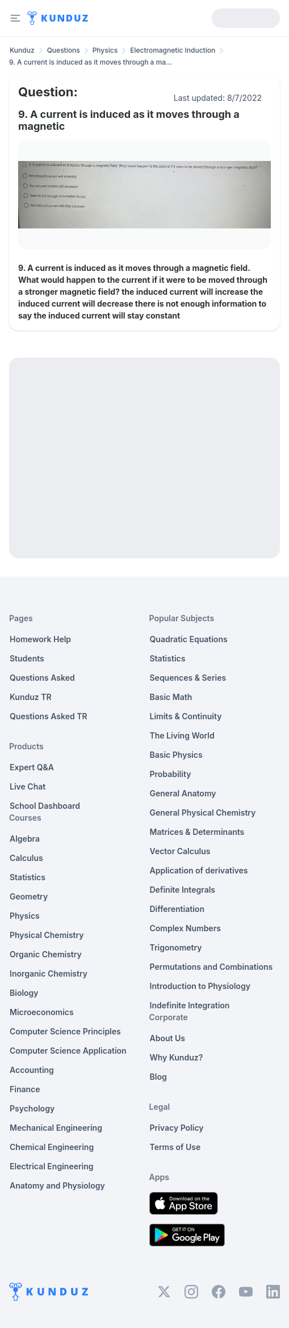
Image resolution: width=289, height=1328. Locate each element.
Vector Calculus (180, 851)
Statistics (27, 877)
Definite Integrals (183, 889)
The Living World (182, 735)
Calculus (26, 858)
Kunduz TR (31, 697)
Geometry (29, 896)
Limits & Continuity (186, 716)
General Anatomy (183, 793)
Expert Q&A (32, 767)
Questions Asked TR (48, 716)
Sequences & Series (188, 677)
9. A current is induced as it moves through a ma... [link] (90, 62)
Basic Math (171, 697)
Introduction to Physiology (200, 986)
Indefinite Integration (190, 1005)
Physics (105, 50)
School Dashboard (45, 806)
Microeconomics (42, 1012)
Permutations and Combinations (211, 966)
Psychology (32, 1108)
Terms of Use (175, 1147)
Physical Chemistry (47, 935)
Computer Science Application (68, 1050)
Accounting (32, 1070)
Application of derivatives (199, 870)
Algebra (25, 838)
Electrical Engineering (52, 1166)
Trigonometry (176, 947)
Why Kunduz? (176, 1057)
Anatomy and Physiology (57, 1185)
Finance (25, 1089)
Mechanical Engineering (56, 1127)
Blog (158, 1076)
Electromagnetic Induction (172, 50)
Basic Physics (176, 755)
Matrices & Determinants (197, 832)
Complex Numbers (185, 928)
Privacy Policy (177, 1127)
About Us (167, 1038)
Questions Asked (42, 677)
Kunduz (22, 50)
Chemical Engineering (52, 1147)
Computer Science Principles (65, 1031)
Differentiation (177, 909)
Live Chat (27, 786)
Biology (24, 993)
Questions (63, 50)
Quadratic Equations (189, 639)
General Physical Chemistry (203, 812)
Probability (170, 774)
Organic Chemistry (46, 954)
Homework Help (40, 639)
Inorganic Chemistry (48, 973)
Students (27, 658)
